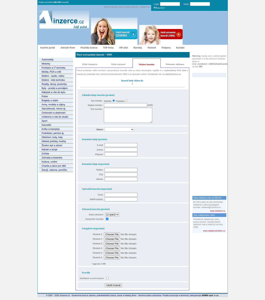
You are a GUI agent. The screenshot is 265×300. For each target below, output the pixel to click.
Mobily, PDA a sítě (51, 71)
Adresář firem (68, 47)
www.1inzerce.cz (217, 211)
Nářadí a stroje (49, 149)
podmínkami (97, 281)
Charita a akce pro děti (54, 165)
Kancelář (46, 125)
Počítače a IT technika (53, 67)
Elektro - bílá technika (53, 80)
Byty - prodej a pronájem (55, 88)
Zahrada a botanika (52, 157)
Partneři (152, 47)
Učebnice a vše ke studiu (55, 116)
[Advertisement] (207, 133)
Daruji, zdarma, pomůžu (54, 169)
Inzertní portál (47, 47)
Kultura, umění (49, 161)
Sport (44, 120)
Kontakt (180, 47)
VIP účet (123, 47)
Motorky (46, 63)
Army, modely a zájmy (53, 104)
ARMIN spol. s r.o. (210, 298)
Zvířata (45, 153)
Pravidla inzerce (89, 47)
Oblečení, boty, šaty (52, 137)
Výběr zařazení (118, 64)
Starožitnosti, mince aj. (54, 108)
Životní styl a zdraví (52, 145)
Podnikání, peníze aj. (53, 133)
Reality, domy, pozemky (54, 84)
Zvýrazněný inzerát (206, 70)
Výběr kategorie (89, 64)
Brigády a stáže (50, 100)
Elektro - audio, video (53, 75)
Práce (45, 96)
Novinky (137, 47)
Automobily (48, 59)
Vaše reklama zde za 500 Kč (207, 198)
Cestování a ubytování (54, 112)
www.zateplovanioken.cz (214, 231)
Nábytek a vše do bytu (54, 92)
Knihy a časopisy (51, 129)
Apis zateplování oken (204, 215)
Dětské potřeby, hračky (54, 141)
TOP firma (108, 47)
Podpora (166, 47)
